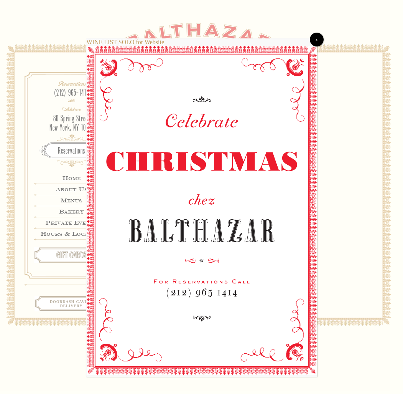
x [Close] (317, 39)
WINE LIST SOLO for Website (125, 42)
